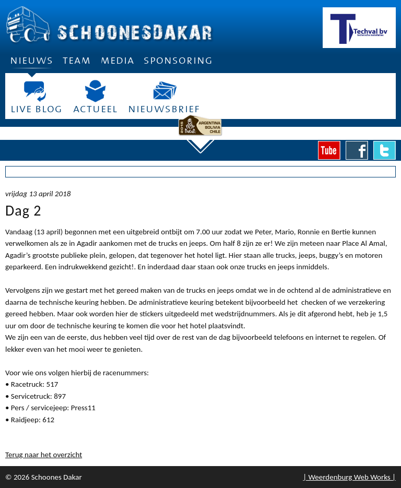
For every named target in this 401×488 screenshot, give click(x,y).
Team (77, 60)
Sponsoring (178, 60)
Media (117, 60)
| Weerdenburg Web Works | (349, 477)
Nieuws (31, 63)
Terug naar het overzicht (43, 454)
